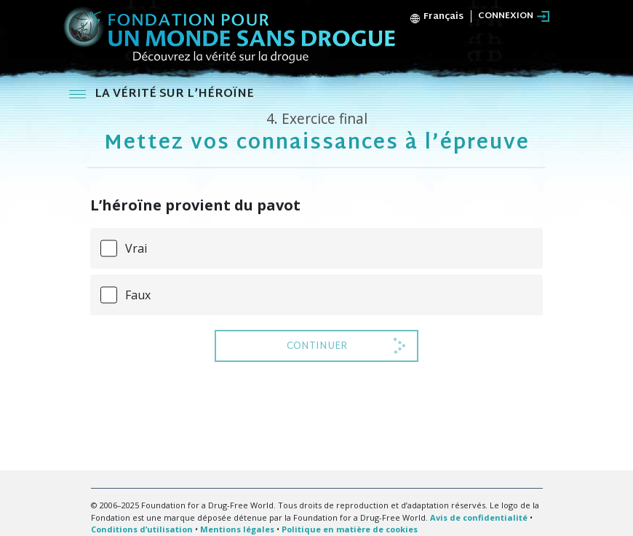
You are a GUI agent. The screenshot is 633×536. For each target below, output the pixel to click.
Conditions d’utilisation (142, 529)
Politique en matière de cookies (350, 529)
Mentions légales (237, 529)
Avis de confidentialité (479, 517)
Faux (138, 295)
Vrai (136, 248)
